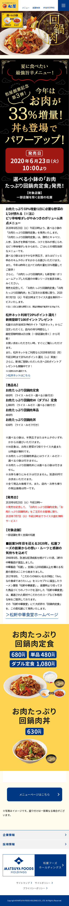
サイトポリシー (42, 882)
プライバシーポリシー (34, 888)
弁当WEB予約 (48, 7)
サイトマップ (23, 882)
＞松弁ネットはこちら (18, 375)
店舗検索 (36, 7)
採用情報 (9, 844)
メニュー (25, 7)
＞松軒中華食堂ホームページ (32, 614)
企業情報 (9, 835)
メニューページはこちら (34, 794)
